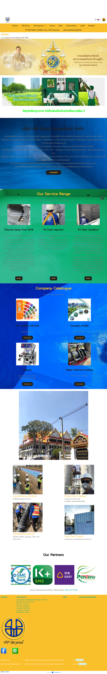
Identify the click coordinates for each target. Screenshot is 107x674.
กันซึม (26, 38)
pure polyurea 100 (18, 38)
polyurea (8, 38)
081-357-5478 (71, 590)
